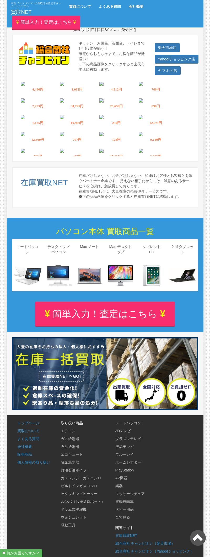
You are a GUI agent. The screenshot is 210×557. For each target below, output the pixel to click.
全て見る (122, 517)
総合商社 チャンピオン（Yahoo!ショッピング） (154, 551)
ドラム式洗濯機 (74, 509)
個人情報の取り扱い (33, 462)
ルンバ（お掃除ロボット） (83, 501)
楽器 (119, 486)
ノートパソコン (128, 423)
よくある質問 (28, 439)
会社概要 (24, 447)
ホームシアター (128, 462)
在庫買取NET (126, 535)
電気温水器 (70, 462)
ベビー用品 (124, 509)
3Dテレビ (123, 431)
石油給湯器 (70, 447)
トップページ (28, 423)
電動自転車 (124, 501)
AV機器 (121, 478)
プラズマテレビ (128, 439)
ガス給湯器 (70, 439)
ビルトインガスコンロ (79, 486)
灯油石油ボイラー (75, 470)
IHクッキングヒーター (79, 494)
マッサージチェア (130, 494)
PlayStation (124, 470)
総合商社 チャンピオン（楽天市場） (145, 543)
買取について (28, 431)
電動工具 (68, 525)
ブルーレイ (124, 454)
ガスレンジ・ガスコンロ (81, 478)
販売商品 (24, 454)
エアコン (68, 431)
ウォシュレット (74, 517)
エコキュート (72, 454)
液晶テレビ (124, 447)
